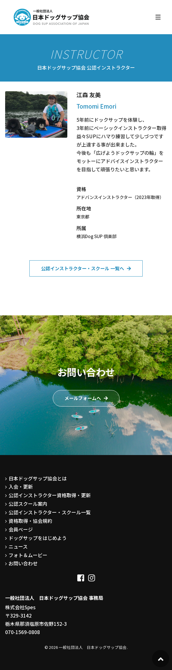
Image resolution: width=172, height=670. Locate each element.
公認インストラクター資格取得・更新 (50, 495)
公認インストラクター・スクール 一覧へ (82, 268)
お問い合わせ (23, 563)
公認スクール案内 (28, 503)
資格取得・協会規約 (30, 520)
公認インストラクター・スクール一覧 (50, 512)
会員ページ (21, 529)
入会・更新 (21, 486)
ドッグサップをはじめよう (38, 537)
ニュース (18, 546)
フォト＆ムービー (28, 555)
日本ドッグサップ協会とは (38, 478)
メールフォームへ (82, 398)
